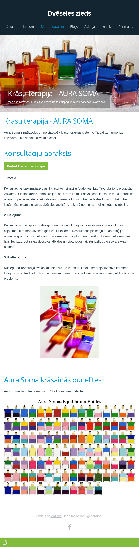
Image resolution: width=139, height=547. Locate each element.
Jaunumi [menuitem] (29, 27)
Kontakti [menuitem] (107, 27)
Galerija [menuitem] (89, 27)
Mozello (55, 516)
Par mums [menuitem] (126, 27)
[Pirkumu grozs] (4, 542)
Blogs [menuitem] (74, 27)
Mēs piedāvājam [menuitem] (52, 27)
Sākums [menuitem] (11, 27)
